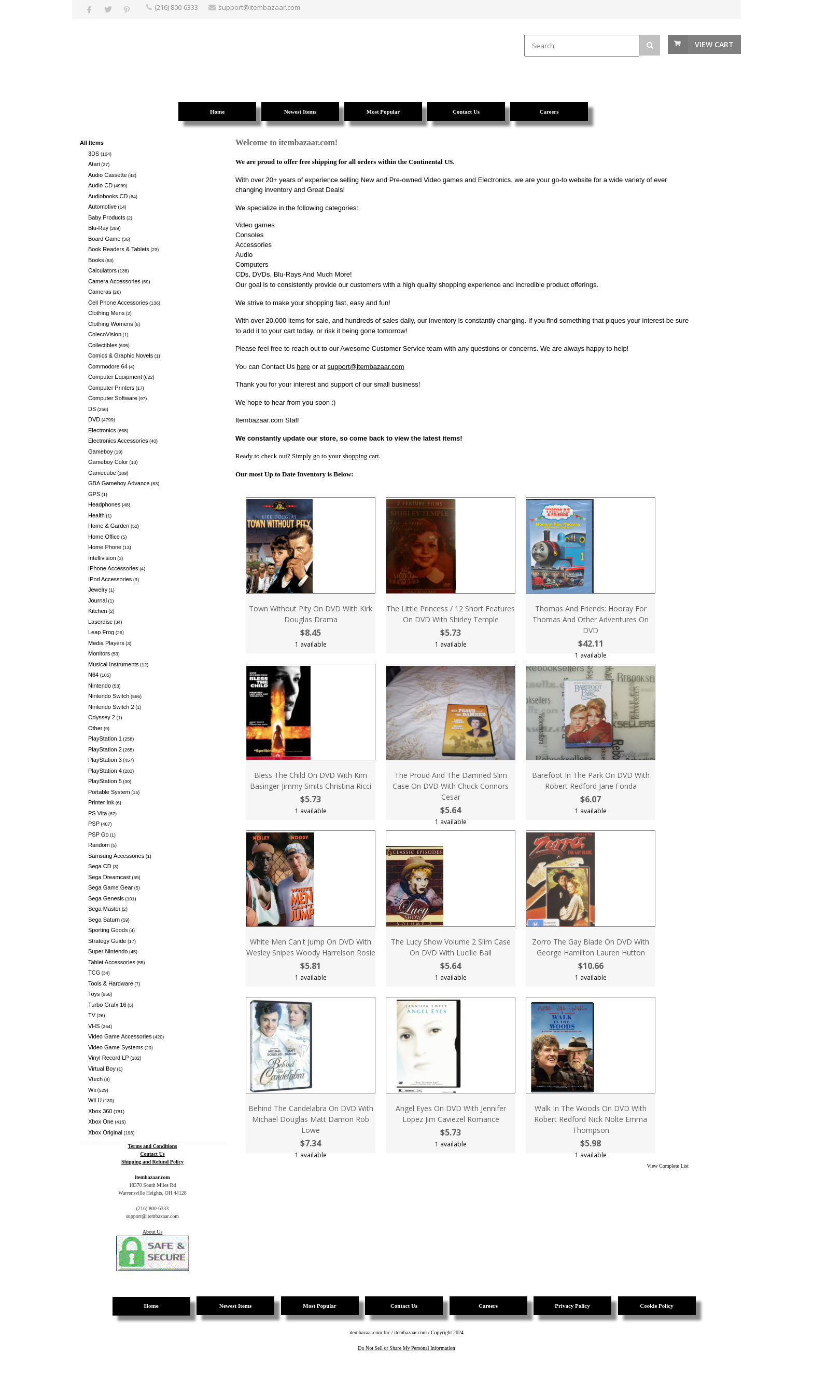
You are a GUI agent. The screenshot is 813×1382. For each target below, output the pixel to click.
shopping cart (361, 456)
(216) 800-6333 (176, 7)
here (303, 367)
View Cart (714, 44)
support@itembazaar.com (365, 367)
